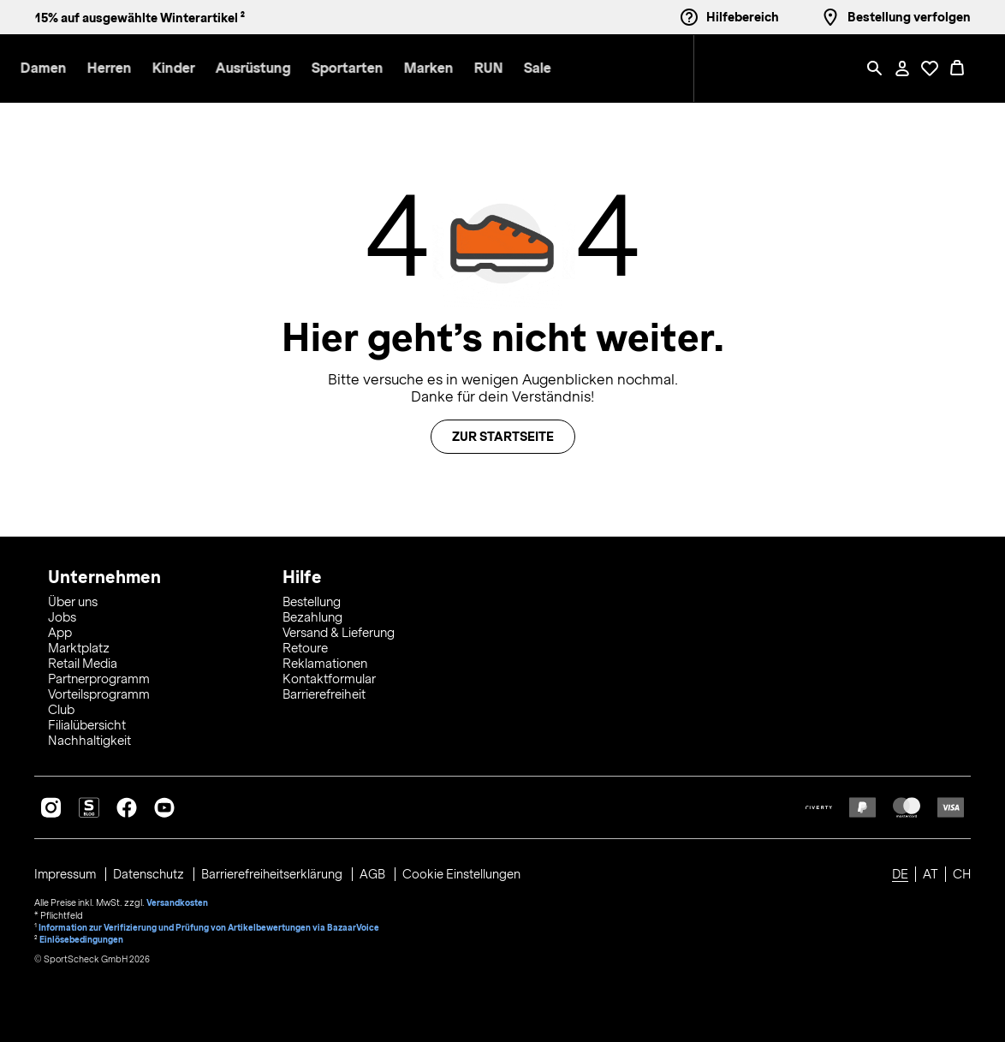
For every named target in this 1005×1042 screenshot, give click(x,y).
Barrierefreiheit (324, 692)
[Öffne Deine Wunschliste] (929, 68)
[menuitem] (200, 69)
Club (61, 707)
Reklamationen (324, 661)
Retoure (305, 645)
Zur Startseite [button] (503, 437)
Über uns (73, 599)
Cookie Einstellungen (466, 871)
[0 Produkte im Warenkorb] (957, 68)
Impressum (67, 871)
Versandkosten (177, 899)
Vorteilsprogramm (99, 692)
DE (900, 871)
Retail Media (82, 661)
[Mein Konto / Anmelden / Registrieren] (902, 68)
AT (930, 871)
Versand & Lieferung (338, 630)
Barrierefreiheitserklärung (276, 871)
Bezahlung (312, 615)
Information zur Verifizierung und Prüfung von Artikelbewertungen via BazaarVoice (211, 923)
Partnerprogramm (99, 676)
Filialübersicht (87, 722)
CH (962, 871)
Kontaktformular (329, 676)
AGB (377, 871)
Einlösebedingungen (82, 935)
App (60, 630)
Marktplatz (79, 645)
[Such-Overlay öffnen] (875, 68)
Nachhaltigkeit (89, 738)
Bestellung (311, 599)
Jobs (62, 615)
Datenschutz (152, 871)
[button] (190, 69)
